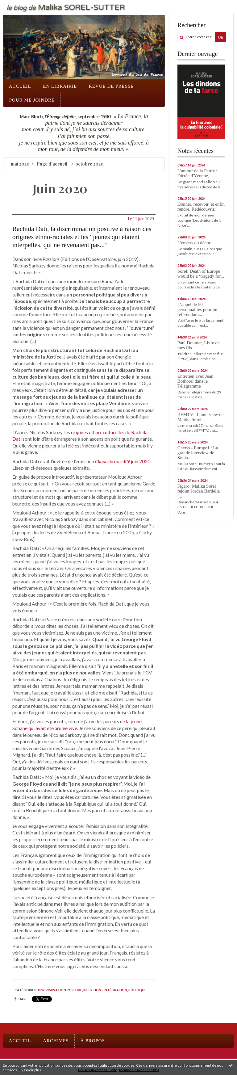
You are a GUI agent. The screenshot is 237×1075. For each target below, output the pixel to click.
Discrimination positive (60, 990)
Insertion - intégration (105, 990)
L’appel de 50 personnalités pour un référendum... (197, 309)
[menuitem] (20, 86)
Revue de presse (111, 86)
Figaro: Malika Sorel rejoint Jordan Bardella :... (198, 491)
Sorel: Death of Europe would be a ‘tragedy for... (200, 274)
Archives (56, 1040)
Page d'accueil (52, 164)
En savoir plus (30, 1070)
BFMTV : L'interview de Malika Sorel (200, 417)
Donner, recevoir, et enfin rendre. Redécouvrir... (201, 207)
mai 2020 (20, 164)
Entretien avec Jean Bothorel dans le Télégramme (195, 381)
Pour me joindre (32, 100)
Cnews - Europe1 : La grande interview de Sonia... (197, 452)
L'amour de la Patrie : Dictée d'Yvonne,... (197, 173)
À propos (93, 1040)
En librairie (60, 86)
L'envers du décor (193, 242)
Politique (137, 990)
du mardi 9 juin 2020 (122, 461)
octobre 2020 (89, 164)
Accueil (20, 86)
